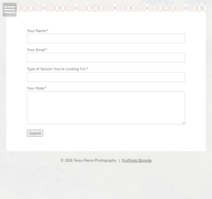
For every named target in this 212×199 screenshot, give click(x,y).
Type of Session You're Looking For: (57, 68)
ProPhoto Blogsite (137, 160)
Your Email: (36, 49)
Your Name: (37, 30)
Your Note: (36, 88)
